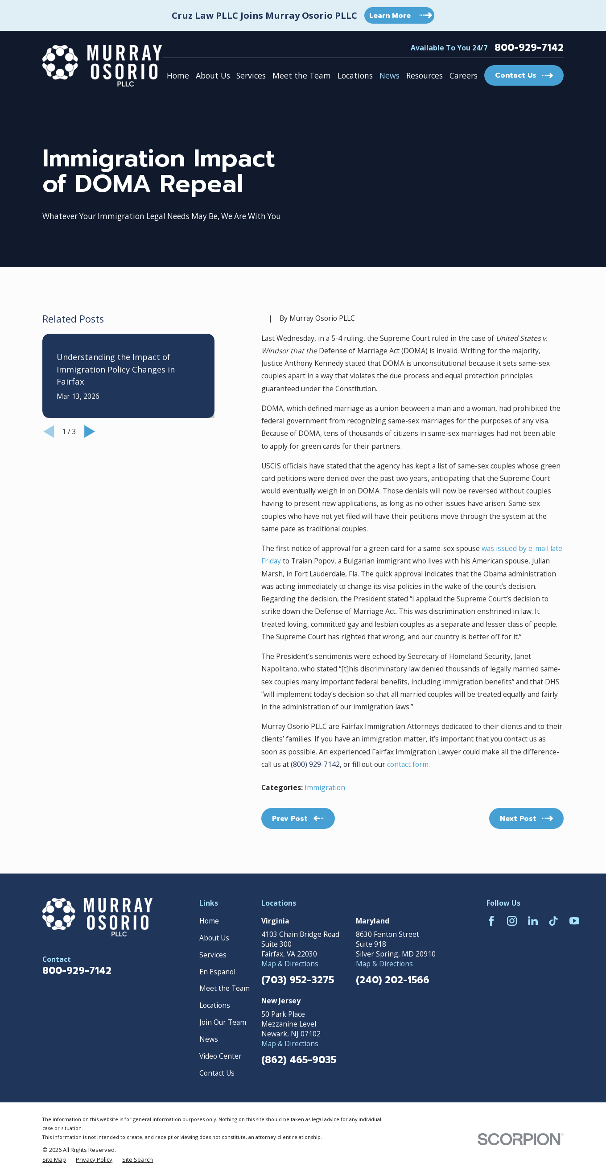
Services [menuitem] (251, 75)
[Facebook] (491, 921)
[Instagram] (512, 921)
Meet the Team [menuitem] (301, 75)
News (208, 1039)
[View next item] (89, 431)
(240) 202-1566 (392, 980)
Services (213, 955)
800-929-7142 (529, 48)
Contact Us (217, 1073)
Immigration (325, 787)
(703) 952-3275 (297, 980)
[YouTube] (574, 921)
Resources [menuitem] (424, 75)
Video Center (220, 1056)
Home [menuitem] (178, 75)
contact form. (407, 764)
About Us (214, 938)
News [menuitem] (389, 75)
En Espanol (217, 972)
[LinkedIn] (533, 921)
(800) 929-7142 (315, 764)
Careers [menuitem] (463, 75)
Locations (214, 1005)
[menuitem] (54, 1159)
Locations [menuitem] (355, 75)
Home (209, 921)
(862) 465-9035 (298, 1060)
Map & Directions (289, 964)
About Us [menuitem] (213, 75)
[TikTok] (553, 921)
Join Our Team (222, 1022)
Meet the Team (224, 988)
